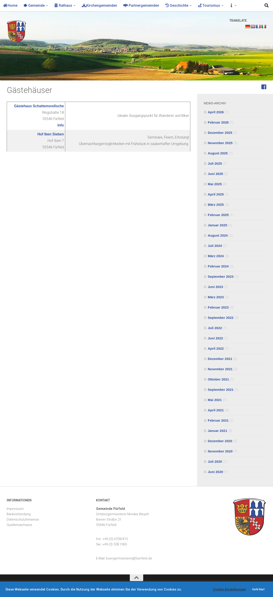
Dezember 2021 (220, 359)
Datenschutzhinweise (23, 519)
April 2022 (216, 348)
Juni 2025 (215, 174)
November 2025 (220, 143)
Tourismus (209, 5)
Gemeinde (34, 5)
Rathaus (63, 5)
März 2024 (216, 256)
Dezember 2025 (220, 133)
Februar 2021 (218, 420)
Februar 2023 (218, 307)
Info (61, 125)
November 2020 (220, 451)
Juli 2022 (215, 328)
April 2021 (216, 410)
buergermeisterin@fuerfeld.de (129, 558)
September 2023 (220, 276)
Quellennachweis (19, 525)
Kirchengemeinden (99, 5)
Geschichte (176, 5)
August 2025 (218, 153)
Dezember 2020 (220, 441)
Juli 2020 (215, 461)
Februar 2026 (218, 122)
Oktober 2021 (218, 379)
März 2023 (216, 297)
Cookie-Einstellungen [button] (229, 589)
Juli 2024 (215, 246)
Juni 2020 (215, 472)
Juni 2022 (215, 338)
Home (10, 5)
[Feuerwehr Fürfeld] (263, 87)
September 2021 (220, 389)
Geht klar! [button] (258, 589)
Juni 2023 (215, 287)
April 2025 (216, 194)
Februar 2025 (218, 215)
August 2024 (218, 235)
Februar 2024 (218, 266)
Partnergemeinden (141, 5)
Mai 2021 (215, 400)
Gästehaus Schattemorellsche (39, 106)
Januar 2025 (217, 225)
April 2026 (216, 112)
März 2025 (216, 204)
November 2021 (220, 369)
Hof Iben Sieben (51, 134)
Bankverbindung (19, 514)
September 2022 (220, 318)
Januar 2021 (217, 431)
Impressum (15, 509)
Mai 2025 (215, 184)
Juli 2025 (215, 163)
